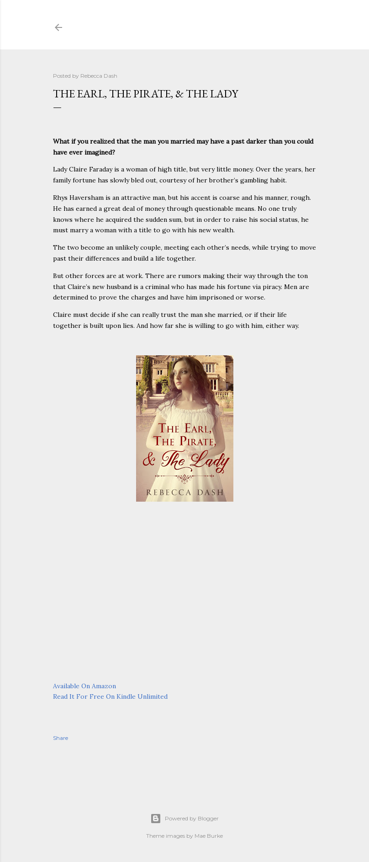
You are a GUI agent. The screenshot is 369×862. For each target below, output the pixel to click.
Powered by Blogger (184, 818)
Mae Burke (209, 835)
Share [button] (60, 737)
